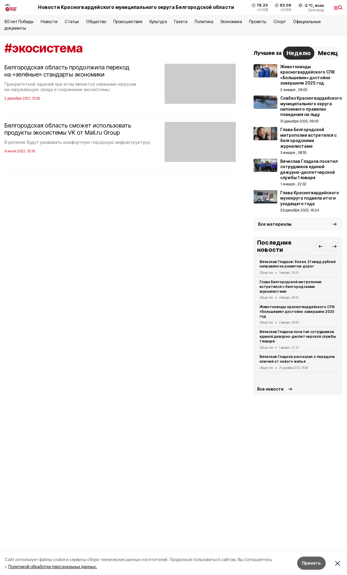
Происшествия (127, 21)
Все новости (270, 388)
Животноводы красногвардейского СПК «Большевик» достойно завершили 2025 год (297, 311)
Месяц (328, 53)
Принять (311, 563)
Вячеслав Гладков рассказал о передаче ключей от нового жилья (297, 359)
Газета (180, 21)
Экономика (231, 21)
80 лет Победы (19, 21)
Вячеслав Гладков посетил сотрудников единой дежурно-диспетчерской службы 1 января (298, 336)
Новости (49, 21)
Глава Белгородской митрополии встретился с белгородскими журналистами (290, 287)
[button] (320, 246)
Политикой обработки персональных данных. (52, 566)
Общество (96, 21)
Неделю (298, 53)
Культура (158, 21)
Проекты (257, 21)
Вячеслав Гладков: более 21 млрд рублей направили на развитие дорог (297, 264)
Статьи (72, 21)
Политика (204, 21)
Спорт (279, 21)
